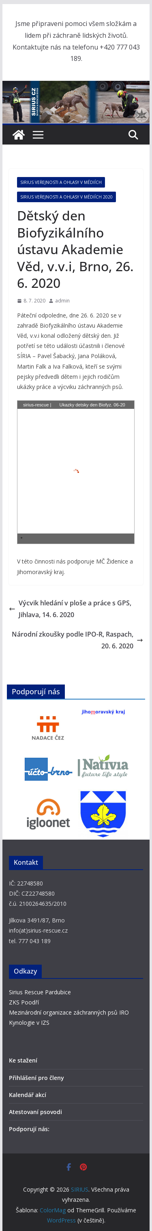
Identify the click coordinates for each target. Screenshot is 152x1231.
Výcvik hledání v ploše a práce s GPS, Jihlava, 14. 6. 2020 (70, 608)
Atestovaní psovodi (35, 1112)
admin (62, 300)
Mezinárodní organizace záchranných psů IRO (69, 1012)
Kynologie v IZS (29, 1022)
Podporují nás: (29, 1129)
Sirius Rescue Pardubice (40, 992)
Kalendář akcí (27, 1095)
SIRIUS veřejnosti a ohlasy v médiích (61, 182)
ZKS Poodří (24, 1002)
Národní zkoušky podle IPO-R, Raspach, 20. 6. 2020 (77, 640)
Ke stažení (23, 1060)
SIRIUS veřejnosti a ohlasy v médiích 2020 (66, 197)
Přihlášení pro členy (36, 1078)
